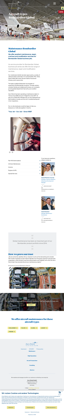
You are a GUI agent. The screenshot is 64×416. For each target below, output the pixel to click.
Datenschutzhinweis (35, 412)
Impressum (27, 412)
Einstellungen (30, 407)
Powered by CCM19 (32, 414)
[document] (32, 399)
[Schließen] (62, 391)
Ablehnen (10, 407)
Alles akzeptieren (51, 407)
